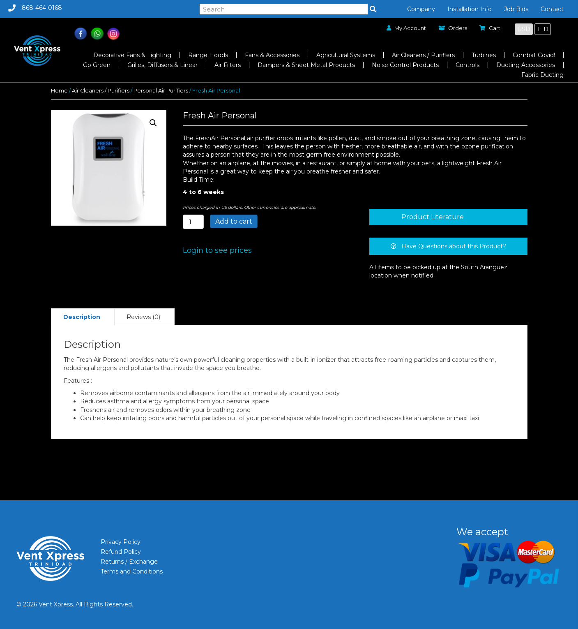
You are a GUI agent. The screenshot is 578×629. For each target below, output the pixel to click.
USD (523, 29)
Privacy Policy (120, 542)
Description (81, 317)
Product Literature (432, 217)
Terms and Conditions (132, 571)
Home (59, 91)
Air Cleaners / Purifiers (100, 91)
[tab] (448, 217)
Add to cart (233, 221)
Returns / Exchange (129, 561)
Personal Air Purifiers (161, 91)
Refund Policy (121, 551)
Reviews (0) (143, 317)
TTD (542, 29)
